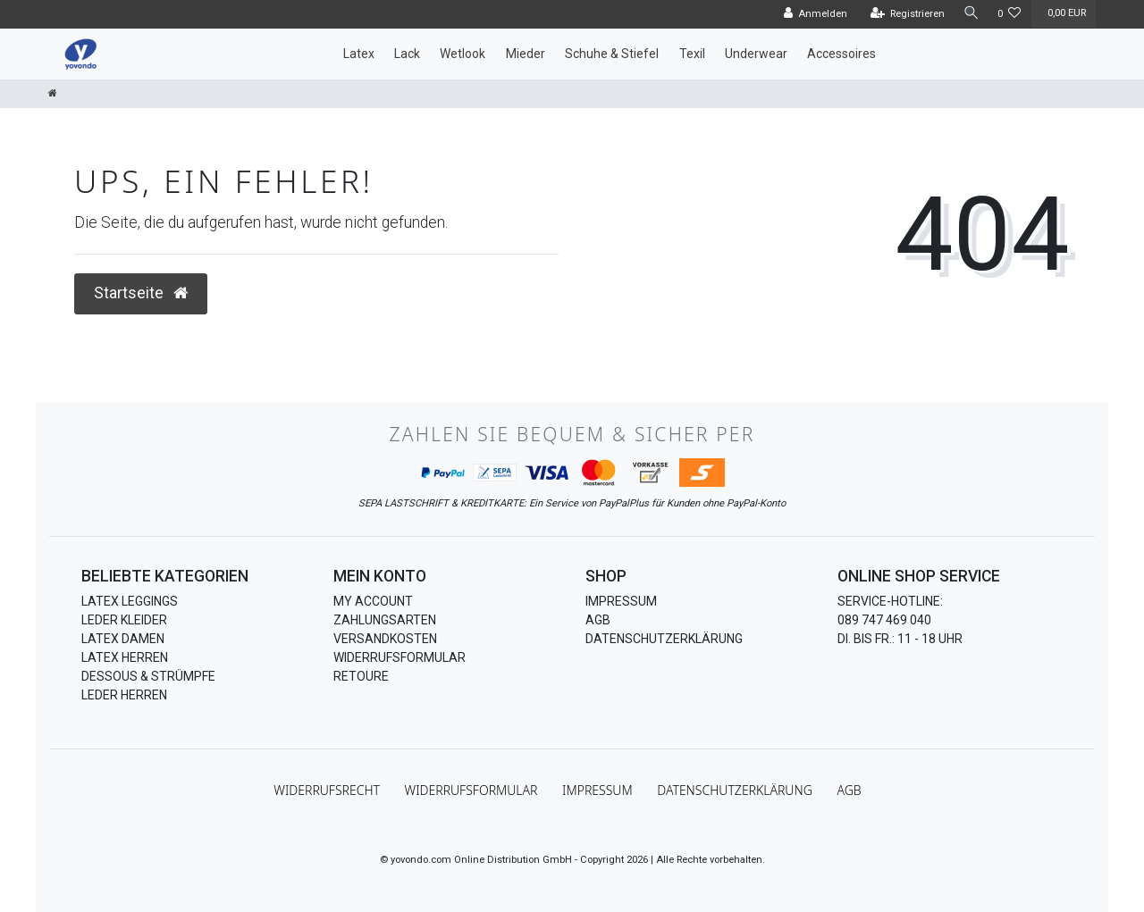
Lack (407, 53)
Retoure (361, 676)
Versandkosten (385, 639)
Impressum (621, 601)
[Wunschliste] (1009, 14)
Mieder (525, 53)
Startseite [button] (141, 293)
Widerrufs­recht (326, 790)
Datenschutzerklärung (664, 639)
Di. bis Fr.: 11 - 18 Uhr (900, 639)
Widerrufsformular (399, 657)
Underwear (756, 53)
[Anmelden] (812, 14)
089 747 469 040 (884, 620)
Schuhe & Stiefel (612, 53)
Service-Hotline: (890, 601)
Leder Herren (124, 695)
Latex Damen (122, 639)
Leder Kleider (124, 620)
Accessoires (841, 53)
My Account (373, 601)
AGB (597, 620)
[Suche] (970, 14)
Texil (692, 53)
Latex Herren (124, 657)
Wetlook (462, 53)
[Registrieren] (904, 14)
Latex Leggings (129, 601)
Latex (358, 53)
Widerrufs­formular (471, 790)
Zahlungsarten (384, 620)
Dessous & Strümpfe (148, 676)
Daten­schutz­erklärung (734, 790)
